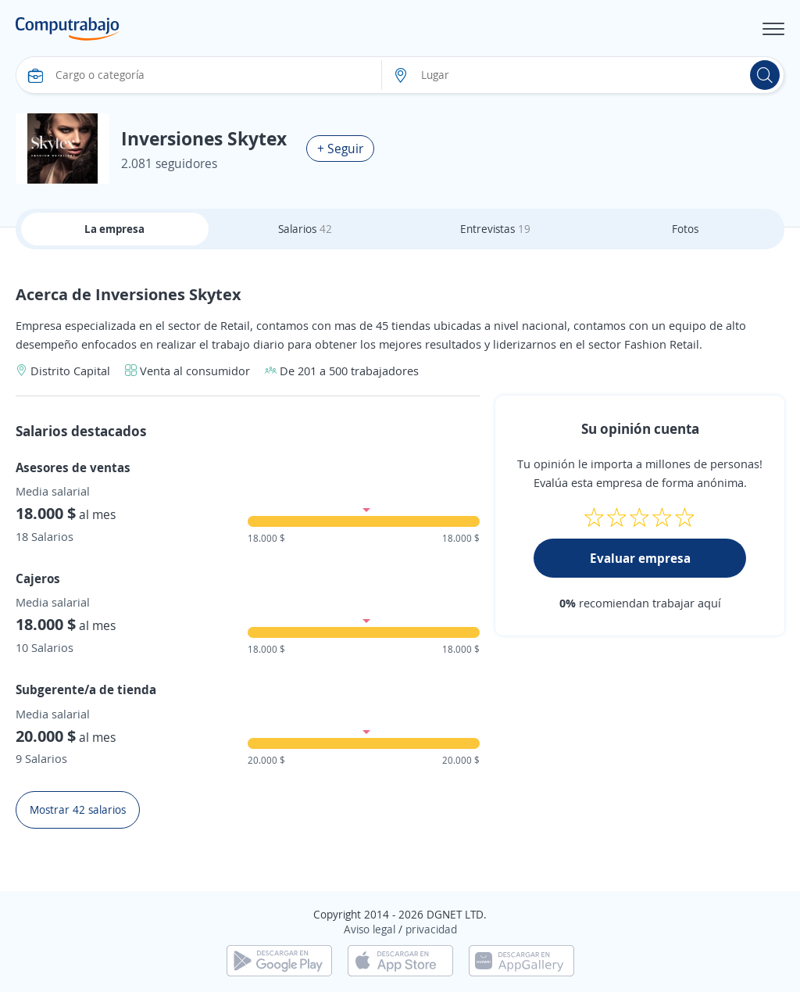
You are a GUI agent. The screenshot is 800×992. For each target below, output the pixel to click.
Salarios (305, 228)
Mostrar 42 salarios (78, 809)
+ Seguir (340, 148)
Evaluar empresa (640, 558)
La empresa (114, 228)
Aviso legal (369, 929)
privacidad (431, 929)
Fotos (685, 228)
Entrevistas (495, 228)
